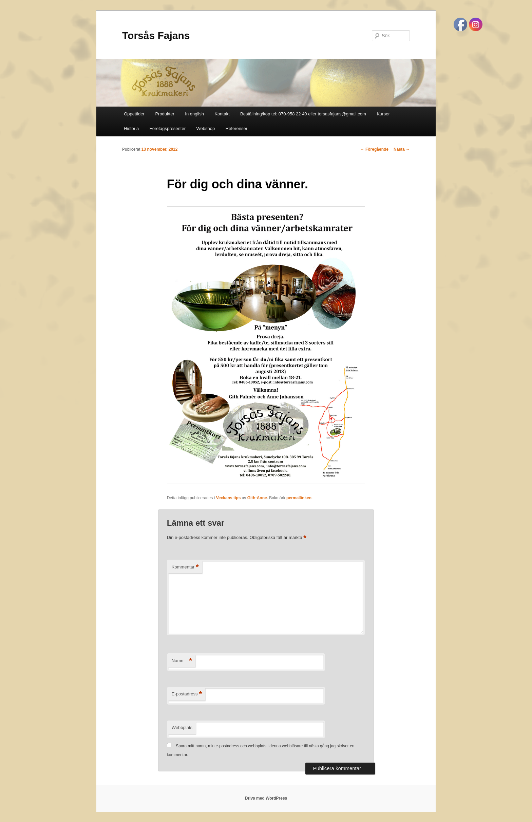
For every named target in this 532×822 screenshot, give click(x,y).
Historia (131, 128)
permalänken (298, 498)
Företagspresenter (168, 128)
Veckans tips (228, 498)
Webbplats (182, 727)
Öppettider (134, 113)
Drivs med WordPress (266, 798)
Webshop (205, 128)
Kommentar (185, 567)
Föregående (374, 149)
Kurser (383, 113)
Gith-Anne (257, 498)
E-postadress (187, 694)
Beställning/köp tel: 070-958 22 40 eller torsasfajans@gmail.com (303, 113)
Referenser (236, 128)
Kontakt (221, 113)
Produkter (164, 113)
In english (194, 113)
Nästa (402, 149)
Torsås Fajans (156, 35)
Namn (182, 661)
